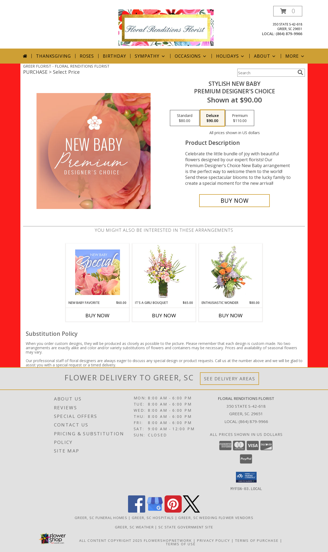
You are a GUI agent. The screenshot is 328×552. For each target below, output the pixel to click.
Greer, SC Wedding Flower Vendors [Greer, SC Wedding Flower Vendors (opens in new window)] (215, 517)
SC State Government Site (185, 526)
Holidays (230, 56)
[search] (300, 72)
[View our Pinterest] (173, 510)
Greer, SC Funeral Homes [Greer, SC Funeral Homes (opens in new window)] (101, 517)
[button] (287, 11)
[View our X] (191, 510)
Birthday (114, 56)
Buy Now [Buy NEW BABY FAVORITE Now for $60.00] (97, 315)
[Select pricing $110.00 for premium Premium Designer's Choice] (240, 118)
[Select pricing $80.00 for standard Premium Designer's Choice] (184, 118)
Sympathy (150, 56)
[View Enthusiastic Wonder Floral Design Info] (230, 272)
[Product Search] (266, 72)
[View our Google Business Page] (154, 510)
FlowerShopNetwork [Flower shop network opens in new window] (168, 540)
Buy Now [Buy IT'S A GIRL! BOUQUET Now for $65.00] (164, 315)
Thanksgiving (53, 56)
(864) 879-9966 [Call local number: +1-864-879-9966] (289, 33)
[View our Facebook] (136, 510)
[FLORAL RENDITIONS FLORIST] (166, 27)
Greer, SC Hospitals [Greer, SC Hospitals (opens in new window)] (153, 517)
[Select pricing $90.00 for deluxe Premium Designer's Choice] (212, 118)
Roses (87, 56)
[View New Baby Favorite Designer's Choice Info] (97, 272)
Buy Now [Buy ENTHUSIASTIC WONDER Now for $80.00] (230, 315)
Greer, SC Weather (134, 526)
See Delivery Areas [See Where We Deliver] (229, 379)
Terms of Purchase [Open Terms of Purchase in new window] (257, 540)
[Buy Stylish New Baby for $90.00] (234, 200)
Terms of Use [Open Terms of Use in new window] (181, 543)
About (265, 56)
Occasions (191, 56)
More (295, 56)
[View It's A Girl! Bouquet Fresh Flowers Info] (164, 272)
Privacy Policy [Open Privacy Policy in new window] (213, 540)
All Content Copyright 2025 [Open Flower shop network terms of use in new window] (111, 540)
